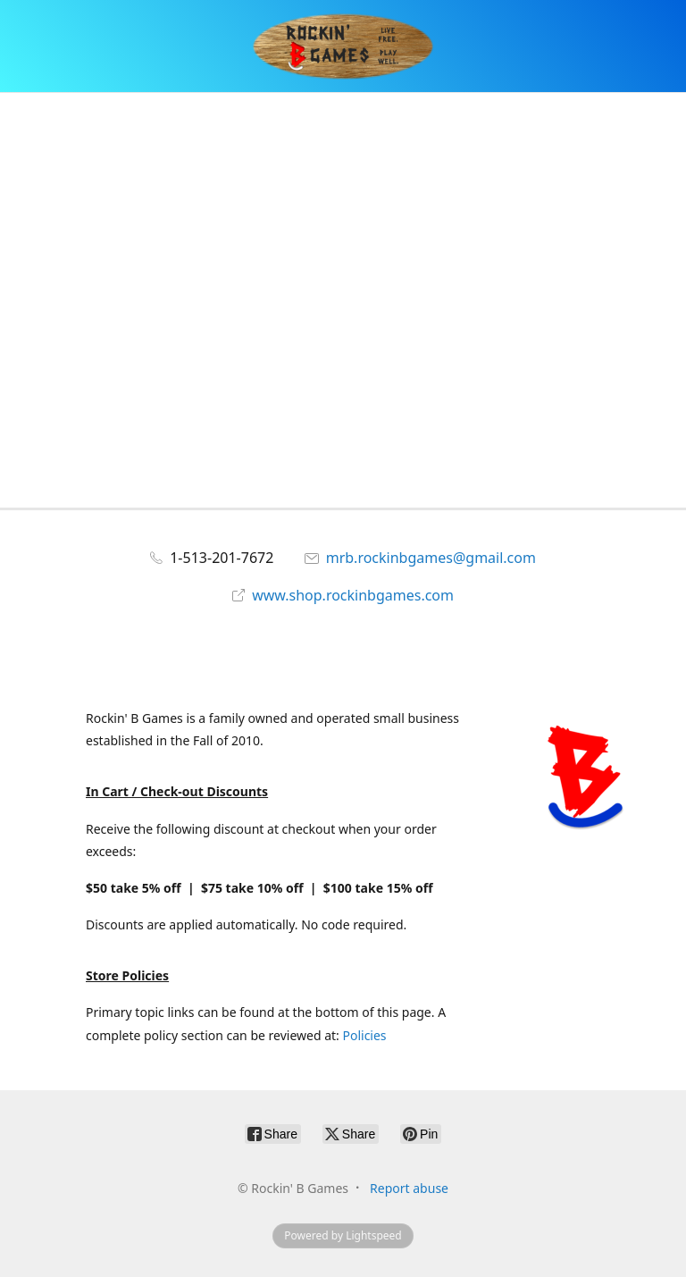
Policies (364, 1035)
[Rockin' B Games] (343, 46)
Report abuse (409, 1188)
